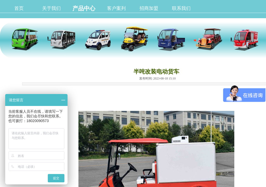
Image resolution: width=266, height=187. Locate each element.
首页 (19, 8)
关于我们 (51, 8)
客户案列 (116, 8)
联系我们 (181, 8)
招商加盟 (148, 8)
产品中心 (83, 8)
